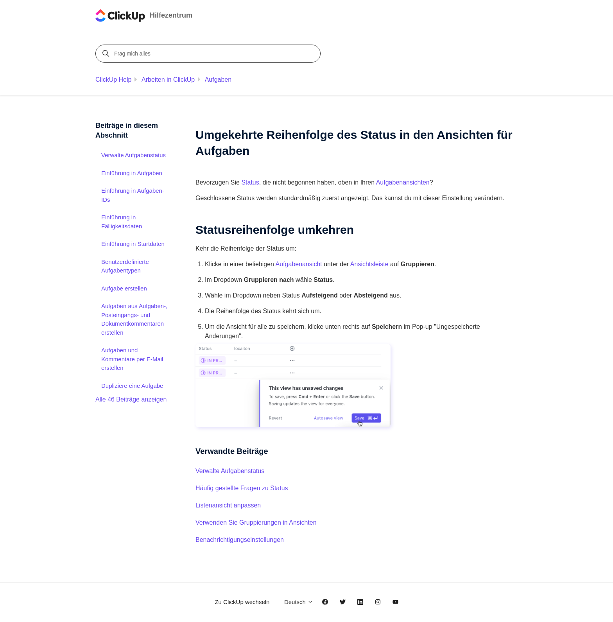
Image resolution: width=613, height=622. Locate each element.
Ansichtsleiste (369, 264)
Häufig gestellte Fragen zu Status (241, 488)
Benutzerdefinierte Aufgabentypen (125, 266)
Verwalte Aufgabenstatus (229, 471)
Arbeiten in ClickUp (168, 79)
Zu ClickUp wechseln (242, 602)
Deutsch (298, 602)
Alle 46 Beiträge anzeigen (131, 399)
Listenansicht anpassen (228, 505)
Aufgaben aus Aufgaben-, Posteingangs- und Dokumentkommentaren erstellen (134, 319)
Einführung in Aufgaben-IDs (132, 195)
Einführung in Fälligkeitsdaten (121, 221)
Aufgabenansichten (403, 182)
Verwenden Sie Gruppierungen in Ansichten (256, 522)
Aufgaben (218, 79)
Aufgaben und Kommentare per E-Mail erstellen (132, 359)
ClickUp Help (113, 79)
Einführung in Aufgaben (131, 173)
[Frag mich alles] (209, 53)
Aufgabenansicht (299, 264)
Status (250, 182)
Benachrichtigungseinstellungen (239, 539)
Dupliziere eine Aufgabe (132, 385)
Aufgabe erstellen (124, 288)
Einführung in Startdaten (133, 243)
